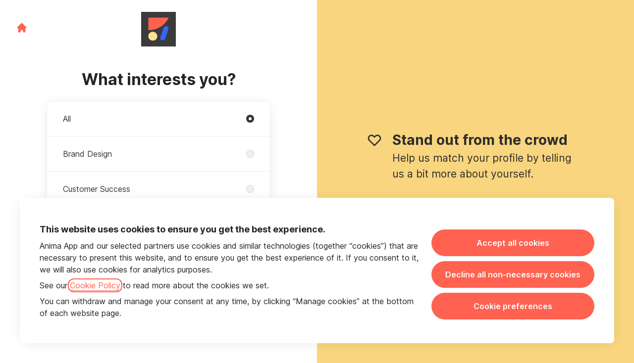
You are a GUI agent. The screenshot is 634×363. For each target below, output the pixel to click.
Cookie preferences (513, 306)
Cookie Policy (95, 285)
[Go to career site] (22, 28)
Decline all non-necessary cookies (513, 274)
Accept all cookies (512, 243)
